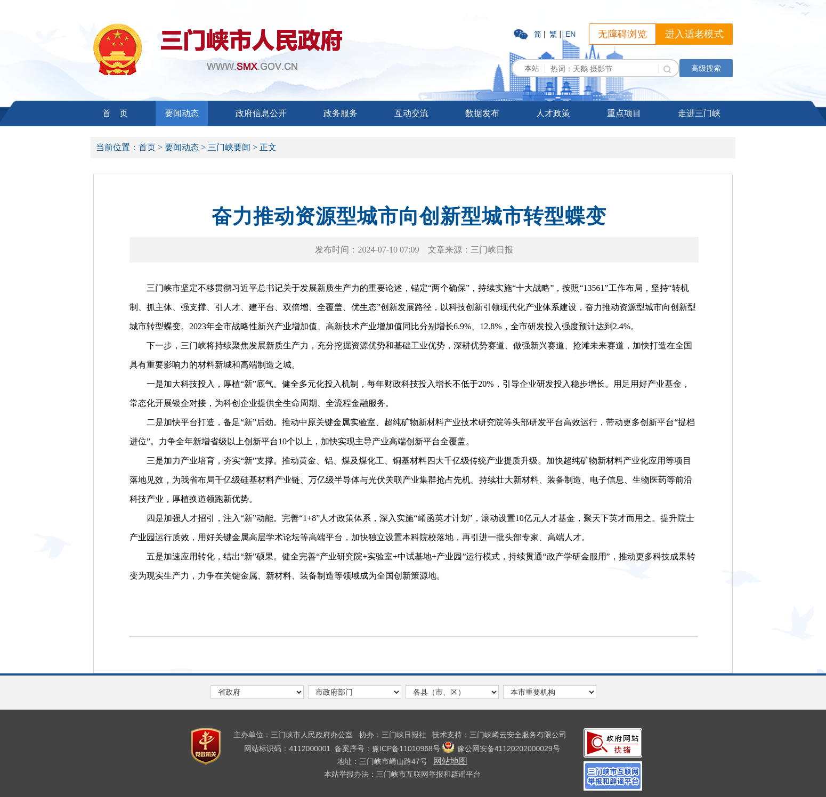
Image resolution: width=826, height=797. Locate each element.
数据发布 (482, 113)
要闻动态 (182, 113)
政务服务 (340, 113)
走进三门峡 (699, 113)
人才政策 (553, 113)
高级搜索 (706, 68)
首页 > (151, 147)
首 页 (115, 113)
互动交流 (411, 113)
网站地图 (450, 761)
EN (570, 34)
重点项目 (624, 113)
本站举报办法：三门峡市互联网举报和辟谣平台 (402, 774)
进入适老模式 (694, 34)
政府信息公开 (261, 113)
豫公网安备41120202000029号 (501, 748)
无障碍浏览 (622, 34)
